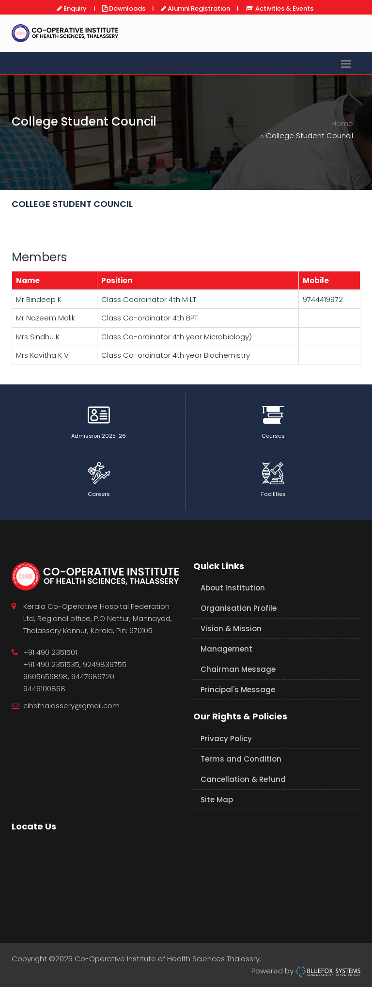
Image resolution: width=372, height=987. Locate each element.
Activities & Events (283, 8)
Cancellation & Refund (243, 779)
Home (342, 123)
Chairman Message (238, 669)
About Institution (233, 588)
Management (226, 649)
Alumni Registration (198, 8)
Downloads (126, 8)
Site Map (217, 800)
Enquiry (74, 8)
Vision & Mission (231, 628)
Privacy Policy (226, 738)
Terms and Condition (241, 759)
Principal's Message (238, 690)
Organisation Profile (239, 608)
